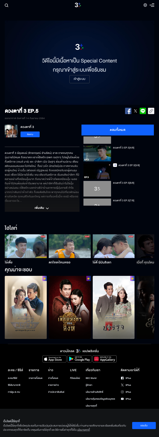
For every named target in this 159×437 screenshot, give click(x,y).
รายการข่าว (53, 385)
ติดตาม (30, 134)
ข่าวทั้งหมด (53, 378)
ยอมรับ (144, 426)
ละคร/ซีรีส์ (12, 378)
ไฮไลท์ (11, 228)
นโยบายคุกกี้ (91, 406)
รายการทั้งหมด (35, 378)
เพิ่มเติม (42, 208)
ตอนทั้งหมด (117, 129)
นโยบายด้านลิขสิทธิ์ (94, 392)
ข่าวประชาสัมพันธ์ (56, 392)
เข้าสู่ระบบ (79, 79)
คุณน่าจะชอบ (18, 270)
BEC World (91, 378)
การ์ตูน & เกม (14, 392)
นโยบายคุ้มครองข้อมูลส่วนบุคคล (100, 399)
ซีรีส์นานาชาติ (14, 385)
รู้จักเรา (89, 385)
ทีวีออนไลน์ (75, 378)
